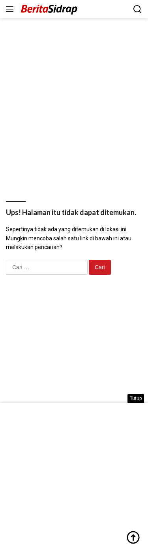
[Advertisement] (74, 100)
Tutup (136, 398)
